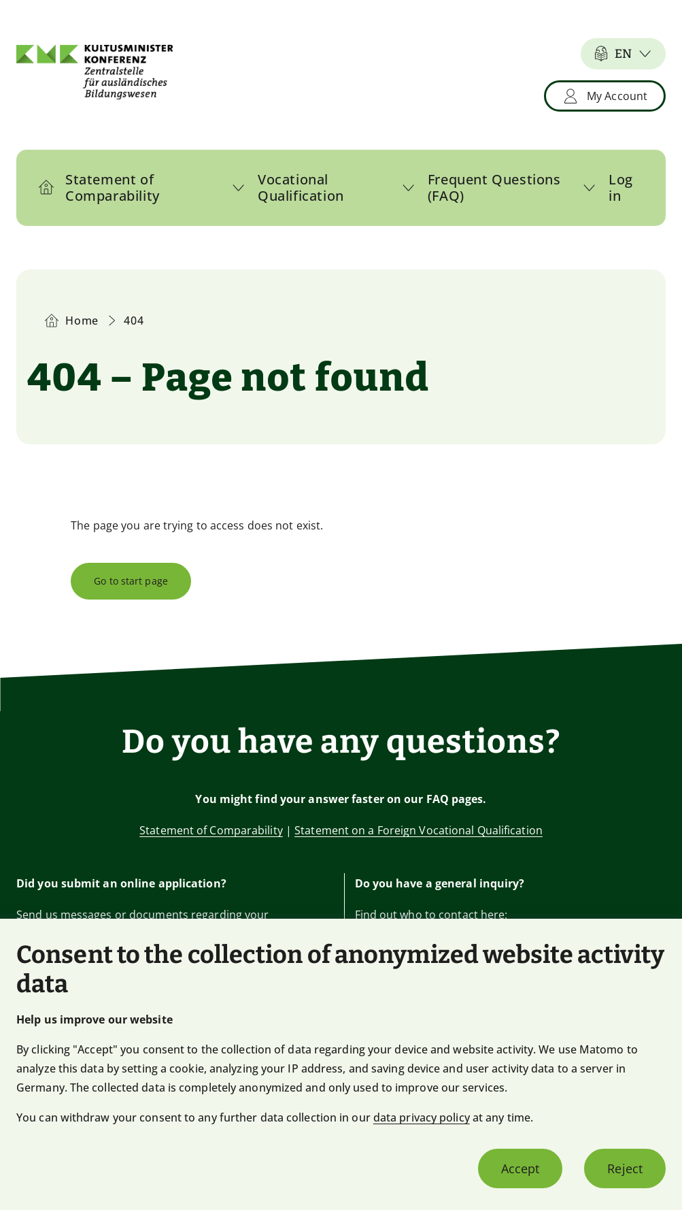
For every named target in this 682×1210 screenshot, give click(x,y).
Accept (520, 1168)
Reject (625, 1168)
